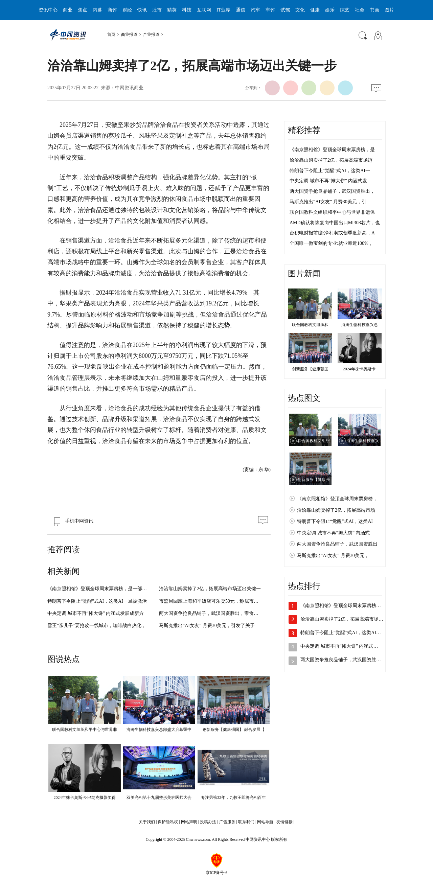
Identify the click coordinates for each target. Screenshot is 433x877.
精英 (172, 10)
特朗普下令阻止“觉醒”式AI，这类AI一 (330, 170)
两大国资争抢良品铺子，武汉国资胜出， (332, 191)
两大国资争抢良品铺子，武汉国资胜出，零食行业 (211, 613)
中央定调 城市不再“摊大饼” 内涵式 (333, 532)
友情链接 (284, 822)
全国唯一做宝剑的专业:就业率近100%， (331, 243)
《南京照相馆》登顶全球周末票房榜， (337, 498)
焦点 (82, 10)
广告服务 (227, 822)
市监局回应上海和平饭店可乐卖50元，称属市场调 (211, 601)
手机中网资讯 (72, 521)
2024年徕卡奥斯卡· (360, 369)
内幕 (97, 10)
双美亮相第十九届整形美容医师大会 (159, 797)
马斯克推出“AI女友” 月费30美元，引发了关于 (207, 625)
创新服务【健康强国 (310, 369)
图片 (389, 10)
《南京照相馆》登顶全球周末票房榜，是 (332, 149)
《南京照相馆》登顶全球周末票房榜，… (343, 605)
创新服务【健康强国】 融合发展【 (234, 729)
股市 (157, 10)
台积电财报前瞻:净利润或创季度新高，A (332, 232)
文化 (300, 10)
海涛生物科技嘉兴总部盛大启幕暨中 (159, 729)
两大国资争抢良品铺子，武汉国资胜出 (337, 544)
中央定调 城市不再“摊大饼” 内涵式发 (328, 180)
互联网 (204, 10)
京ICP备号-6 (217, 872)
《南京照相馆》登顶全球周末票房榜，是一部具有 (99, 588)
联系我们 (246, 822)
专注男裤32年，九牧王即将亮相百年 (233, 797)
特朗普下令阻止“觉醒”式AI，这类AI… (340, 632)
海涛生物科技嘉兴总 (359, 324)
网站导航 (265, 822)
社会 (359, 10)
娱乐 (330, 10)
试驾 (285, 10)
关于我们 (147, 822)
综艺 (344, 10)
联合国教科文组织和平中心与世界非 (84, 729)
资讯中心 (48, 10)
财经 (127, 10)
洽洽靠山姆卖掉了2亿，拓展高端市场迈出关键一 (210, 588)
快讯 (142, 10)
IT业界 (223, 10)
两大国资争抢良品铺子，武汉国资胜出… (343, 659)
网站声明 (189, 822)
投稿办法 (208, 822)
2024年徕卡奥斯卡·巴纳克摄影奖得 (85, 797)
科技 (186, 10)
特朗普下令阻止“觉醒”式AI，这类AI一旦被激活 (97, 601)
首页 (111, 34)
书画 (374, 10)
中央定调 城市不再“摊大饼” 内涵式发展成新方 (95, 613)
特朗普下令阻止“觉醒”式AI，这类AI (335, 521)
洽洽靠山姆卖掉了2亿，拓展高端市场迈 (331, 160)
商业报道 (129, 34)
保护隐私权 (168, 822)
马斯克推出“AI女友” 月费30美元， (333, 555)
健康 (315, 10)
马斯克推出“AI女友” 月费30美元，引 (328, 201)
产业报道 (151, 34)
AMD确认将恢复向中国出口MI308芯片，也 (335, 222)
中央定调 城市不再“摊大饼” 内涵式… (339, 646)
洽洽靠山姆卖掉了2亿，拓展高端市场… (341, 619)
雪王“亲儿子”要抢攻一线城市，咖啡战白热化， (96, 625)
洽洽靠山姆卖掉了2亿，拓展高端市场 (336, 510)
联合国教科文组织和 (310, 324)
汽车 (255, 10)
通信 (240, 10)
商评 (112, 10)
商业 (67, 10)
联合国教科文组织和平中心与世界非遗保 (332, 212)
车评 (270, 10)
